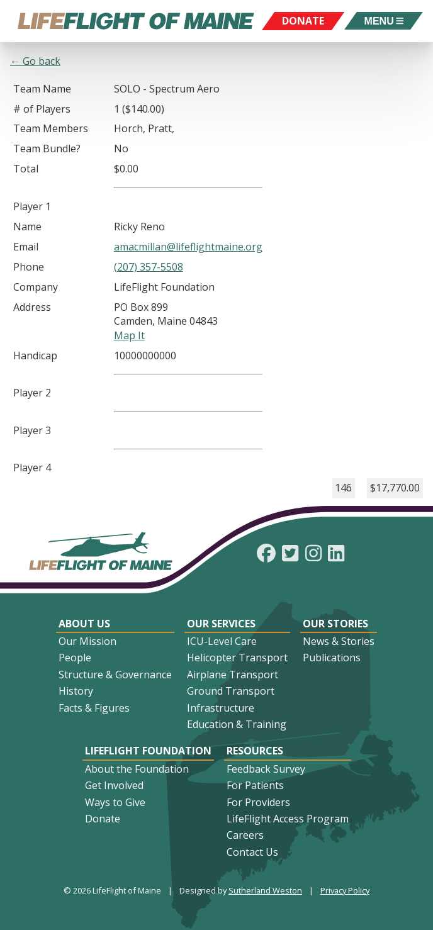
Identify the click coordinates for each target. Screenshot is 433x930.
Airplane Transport (232, 674)
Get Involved (114, 785)
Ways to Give (115, 802)
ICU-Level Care (222, 641)
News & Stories (338, 641)
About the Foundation (137, 769)
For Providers (258, 802)
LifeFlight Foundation (148, 751)
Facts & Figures (94, 708)
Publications (332, 657)
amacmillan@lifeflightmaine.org (188, 247)
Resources (255, 751)
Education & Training (236, 724)
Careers (245, 835)
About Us (84, 623)
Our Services (221, 623)
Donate (102, 819)
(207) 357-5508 (148, 267)
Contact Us (252, 852)
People (75, 657)
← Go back (35, 61)
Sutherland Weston (265, 890)
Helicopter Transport (237, 657)
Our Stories (335, 623)
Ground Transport (230, 691)
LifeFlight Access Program (288, 819)
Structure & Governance (115, 674)
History (76, 691)
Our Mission (87, 641)
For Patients (255, 785)
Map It (129, 335)
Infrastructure (220, 708)
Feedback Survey (266, 769)
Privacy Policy (344, 890)
